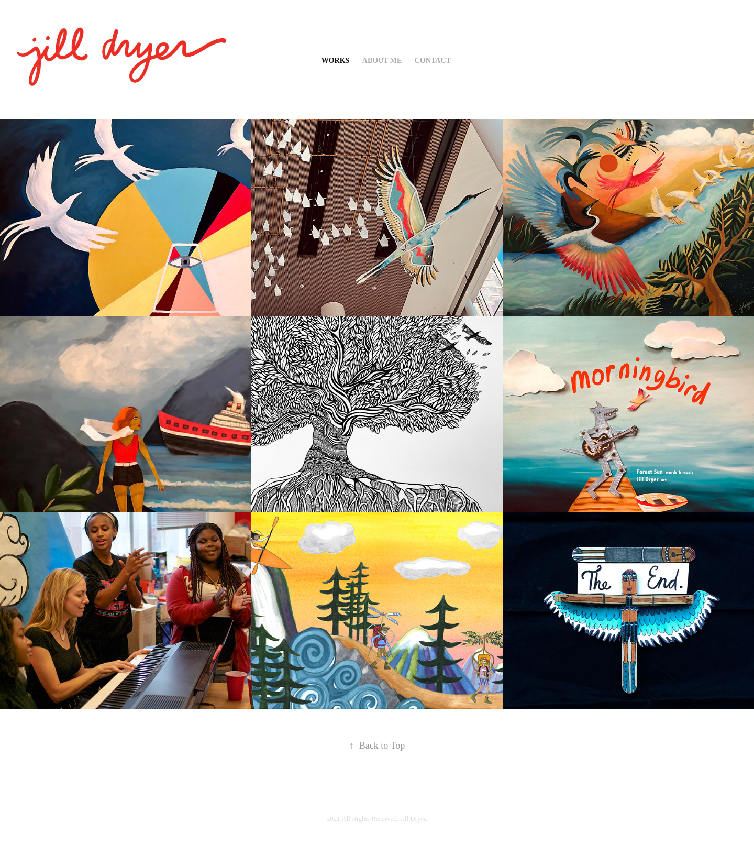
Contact (433, 60)
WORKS (335, 60)
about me (382, 60)
